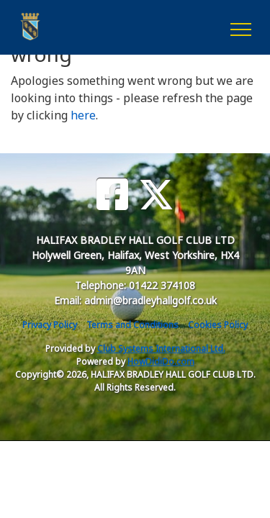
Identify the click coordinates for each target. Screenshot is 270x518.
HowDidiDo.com (160, 361)
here (83, 115)
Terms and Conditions (132, 325)
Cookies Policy (218, 325)
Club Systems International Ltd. (161, 348)
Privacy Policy (49, 325)
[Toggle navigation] (240, 27)
